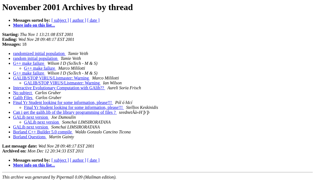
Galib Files (23, 97)
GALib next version (31, 117)
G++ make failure (29, 63)
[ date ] (93, 20)
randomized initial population (39, 53)
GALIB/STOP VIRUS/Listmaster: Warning (51, 78)
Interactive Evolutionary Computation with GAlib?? (59, 87)
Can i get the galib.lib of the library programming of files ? (65, 112)
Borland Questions (30, 136)
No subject (23, 92)
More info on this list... (34, 25)
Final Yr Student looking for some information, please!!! (63, 102)
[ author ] (78, 20)
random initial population (36, 58)
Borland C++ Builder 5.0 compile (43, 132)
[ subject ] (60, 20)
